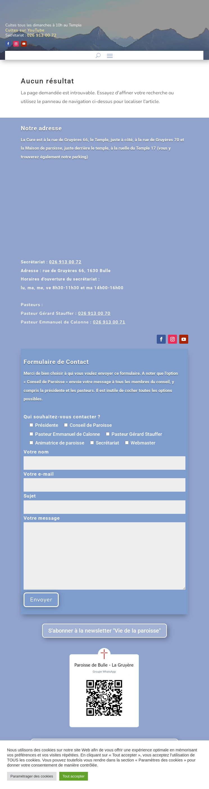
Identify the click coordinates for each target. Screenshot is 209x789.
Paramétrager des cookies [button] (31, 776)
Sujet (104, 501)
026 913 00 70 (94, 313)
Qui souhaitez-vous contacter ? (62, 416)
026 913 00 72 (41, 35)
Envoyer (41, 599)
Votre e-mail (104, 479)
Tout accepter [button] (74, 776)
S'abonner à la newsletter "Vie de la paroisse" (104, 630)
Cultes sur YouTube (24, 30)
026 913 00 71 (109, 322)
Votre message (104, 553)
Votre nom (104, 457)
